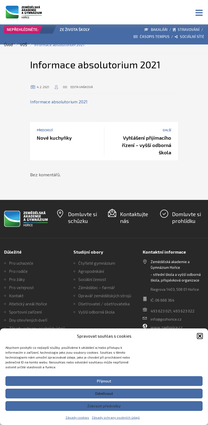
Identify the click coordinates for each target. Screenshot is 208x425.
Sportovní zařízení (25, 311)
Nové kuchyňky (54, 138)
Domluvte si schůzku (82, 217)
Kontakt (16, 295)
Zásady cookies (77, 417)
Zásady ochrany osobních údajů (116, 417)
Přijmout (104, 381)
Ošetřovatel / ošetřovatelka (104, 303)
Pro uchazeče (21, 263)
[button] (200, 336)
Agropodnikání (91, 271)
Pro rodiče (18, 271)
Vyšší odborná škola (96, 311)
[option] (78, 30)
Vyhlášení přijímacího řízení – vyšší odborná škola (146, 145)
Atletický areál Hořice (28, 303)
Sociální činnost (92, 279)
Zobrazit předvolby (104, 406)
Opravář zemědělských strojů (104, 295)
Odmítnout (104, 393)
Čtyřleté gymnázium (96, 263)
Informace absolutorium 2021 (58, 101)
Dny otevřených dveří (28, 320)
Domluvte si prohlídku (186, 217)
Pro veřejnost (21, 287)
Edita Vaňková (81, 87)
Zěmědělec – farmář (96, 287)
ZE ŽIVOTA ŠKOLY (75, 29)
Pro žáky (17, 279)
